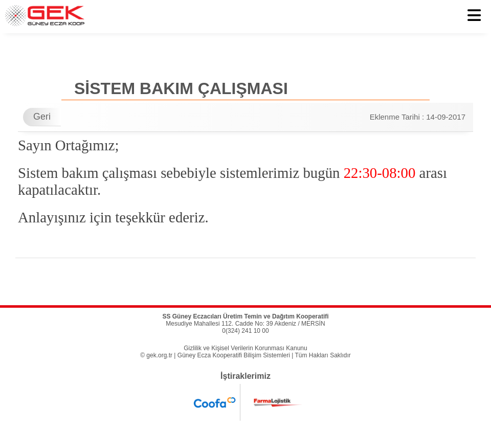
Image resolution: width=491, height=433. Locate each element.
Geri (42, 116)
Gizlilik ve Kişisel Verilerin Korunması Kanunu (245, 348)
